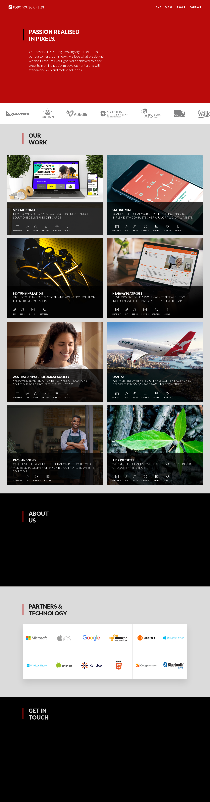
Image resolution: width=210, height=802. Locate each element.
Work (169, 7)
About (181, 7)
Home (157, 7)
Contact (195, 7)
